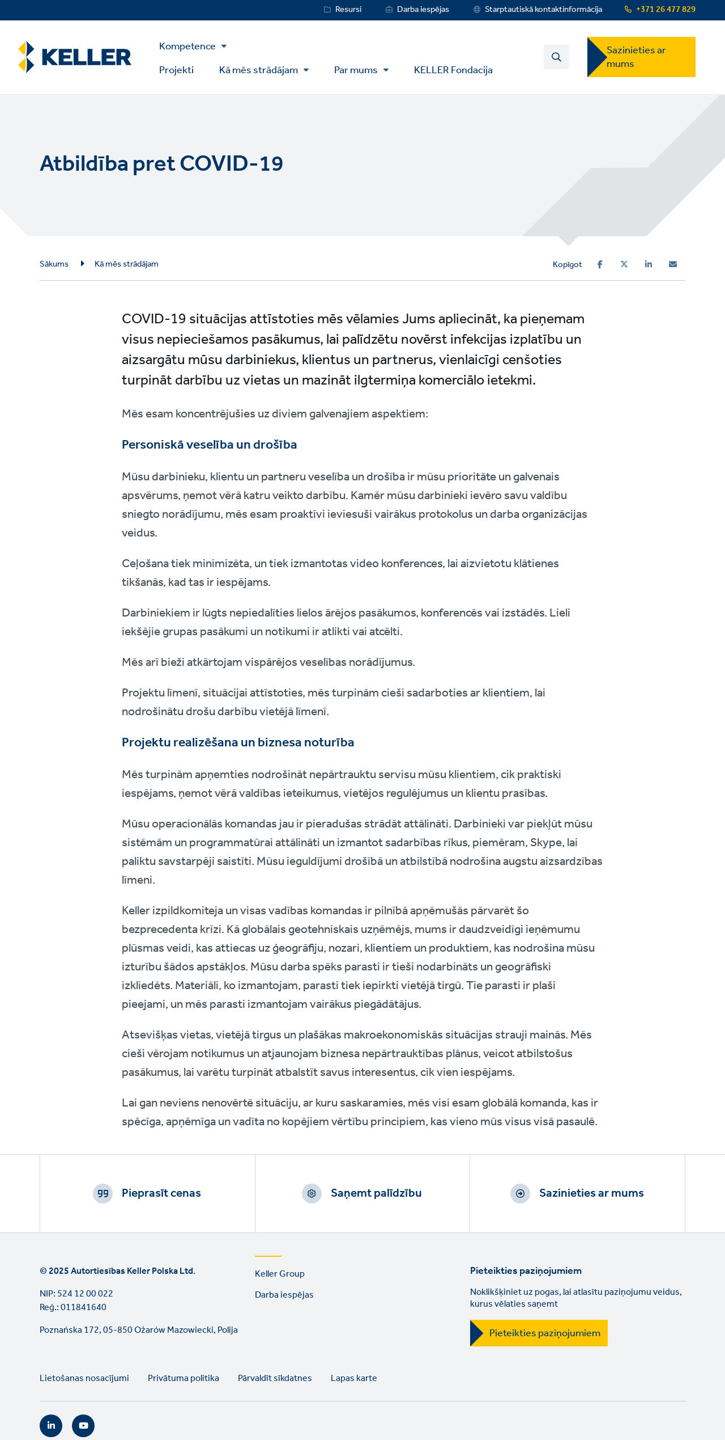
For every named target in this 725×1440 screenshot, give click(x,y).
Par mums (356, 70)
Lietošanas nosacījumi (84, 1378)
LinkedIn (51, 1425)
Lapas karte (354, 1378)
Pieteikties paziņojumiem (544, 1333)
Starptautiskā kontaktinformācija (543, 10)
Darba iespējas (423, 10)
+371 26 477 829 (666, 10)
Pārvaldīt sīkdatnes (275, 1378)
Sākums (54, 264)
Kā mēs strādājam (258, 70)
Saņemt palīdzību (376, 1193)
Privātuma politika (183, 1378)
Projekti (176, 69)
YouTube (83, 1425)
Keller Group (280, 1274)
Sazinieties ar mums (636, 57)
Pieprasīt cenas (161, 1193)
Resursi (348, 10)
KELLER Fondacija (453, 69)
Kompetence (187, 46)
